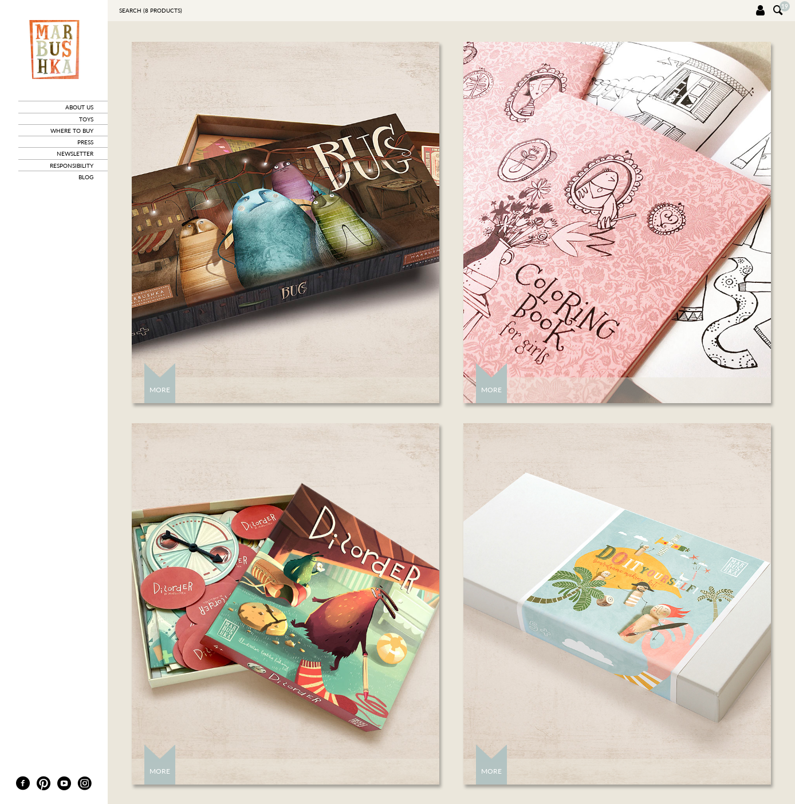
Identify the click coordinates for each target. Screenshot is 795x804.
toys (86, 119)
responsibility (71, 165)
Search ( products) (150, 10)
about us (79, 107)
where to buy (71, 130)
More (159, 389)
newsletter (75, 153)
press (85, 142)
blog (85, 177)
